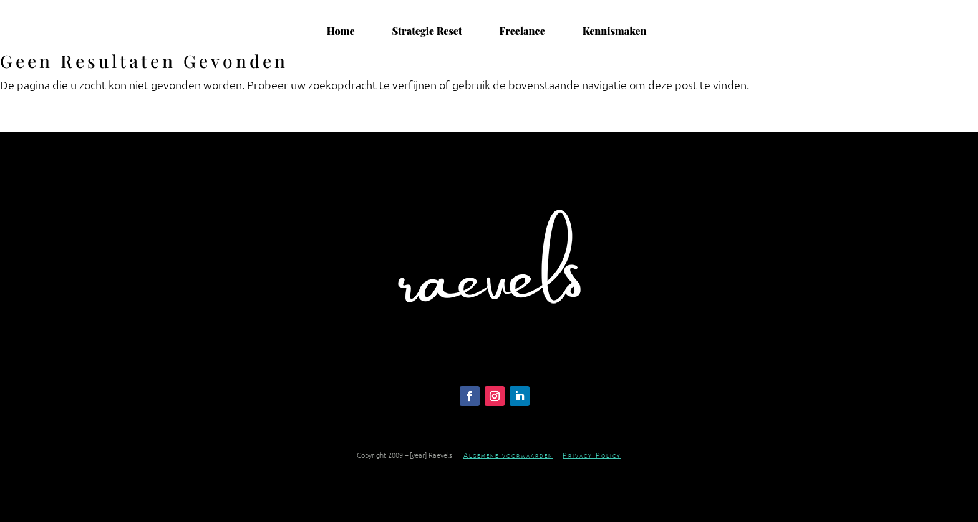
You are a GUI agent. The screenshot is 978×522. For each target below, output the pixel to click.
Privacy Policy (592, 455)
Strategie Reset (427, 31)
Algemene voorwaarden (508, 455)
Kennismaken (615, 31)
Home (341, 31)
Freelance (522, 31)
